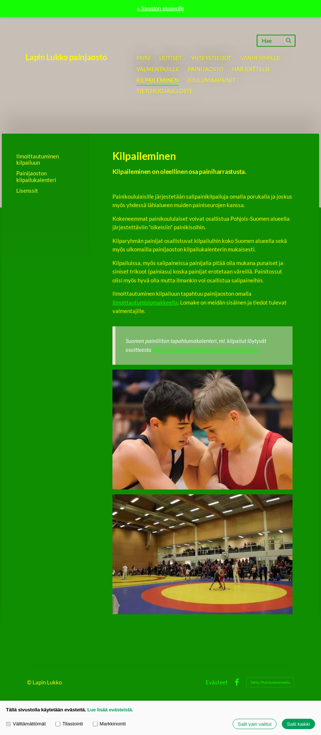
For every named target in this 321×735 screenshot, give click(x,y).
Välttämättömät (26, 724)
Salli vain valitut (254, 724)
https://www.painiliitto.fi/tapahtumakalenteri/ (205, 349)
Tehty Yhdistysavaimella (270, 682)
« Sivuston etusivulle (160, 8)
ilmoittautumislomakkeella (145, 302)
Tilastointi (69, 724)
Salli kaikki (298, 724)
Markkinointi (109, 724)
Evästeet (217, 682)
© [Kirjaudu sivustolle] (30, 682)
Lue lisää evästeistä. (110, 709)
